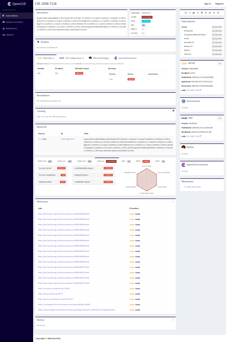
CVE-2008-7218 (45, 3)
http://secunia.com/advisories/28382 (54, 288)
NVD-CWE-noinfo (194, 187)
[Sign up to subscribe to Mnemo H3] (217, 46)
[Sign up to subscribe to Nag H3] (217, 50)
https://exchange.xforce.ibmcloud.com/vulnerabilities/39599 (64, 304)
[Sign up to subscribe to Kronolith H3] (217, 42)
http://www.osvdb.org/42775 (50, 293)
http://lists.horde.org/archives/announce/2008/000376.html (63, 277)
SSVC (160, 161)
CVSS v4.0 (45, 161)
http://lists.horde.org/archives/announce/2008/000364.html (63, 235)
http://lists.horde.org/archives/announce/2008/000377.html (63, 283)
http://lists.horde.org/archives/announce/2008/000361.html (63, 219)
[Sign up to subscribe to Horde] (217, 27)
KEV (126, 161)
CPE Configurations (71, 58)
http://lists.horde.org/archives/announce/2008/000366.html (63, 245)
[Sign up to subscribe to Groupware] (217, 30)
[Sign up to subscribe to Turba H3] (217, 54)
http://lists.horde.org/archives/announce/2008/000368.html (63, 256)
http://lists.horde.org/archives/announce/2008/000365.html (63, 240)
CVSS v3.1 (65, 161)
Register (219, 3)
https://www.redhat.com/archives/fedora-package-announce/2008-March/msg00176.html (76, 309)
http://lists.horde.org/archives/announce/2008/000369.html (63, 261)
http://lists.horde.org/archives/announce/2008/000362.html (63, 224)
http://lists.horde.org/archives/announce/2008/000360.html (63, 213)
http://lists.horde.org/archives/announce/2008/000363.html (63, 229)
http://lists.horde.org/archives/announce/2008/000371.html (63, 267)
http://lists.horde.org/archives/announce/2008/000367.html (63, 251)
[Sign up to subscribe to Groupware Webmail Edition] (217, 34)
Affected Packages (99, 58)
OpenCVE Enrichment (125, 58)
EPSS (143, 161)
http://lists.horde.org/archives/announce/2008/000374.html (63, 272)
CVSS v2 (107, 161)
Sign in (207, 3)
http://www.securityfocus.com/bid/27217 (56, 299)
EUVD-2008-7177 (68, 139)
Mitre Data (46, 58)
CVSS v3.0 (84, 161)
